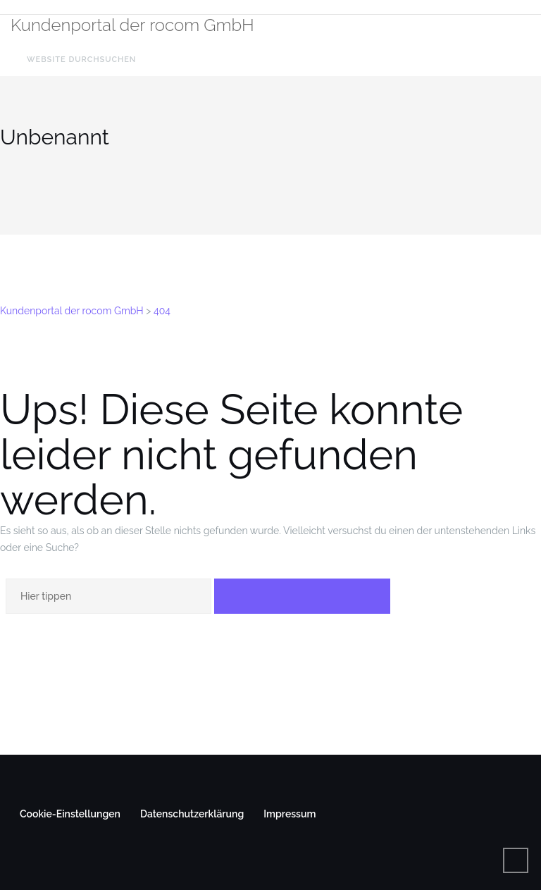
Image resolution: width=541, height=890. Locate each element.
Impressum (289, 814)
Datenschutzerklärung (192, 814)
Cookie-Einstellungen (70, 814)
